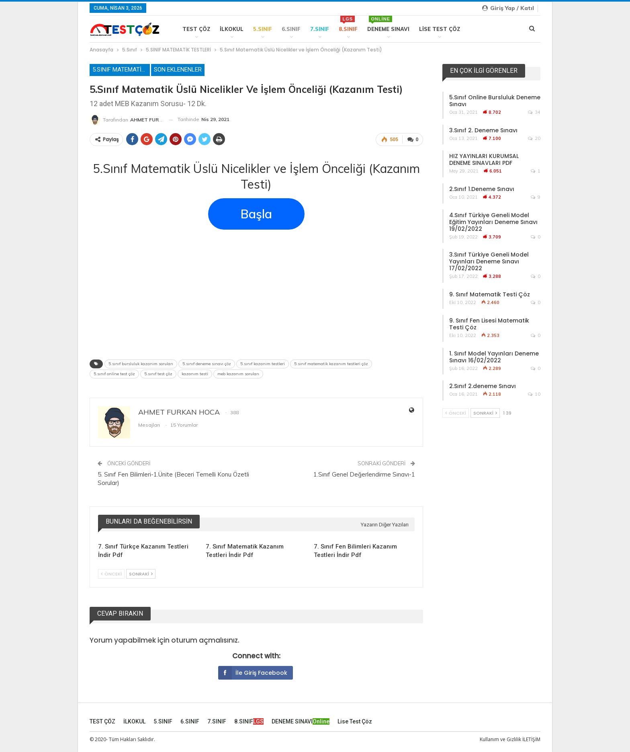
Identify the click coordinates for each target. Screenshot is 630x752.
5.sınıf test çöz (158, 373)
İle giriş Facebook (252, 673)
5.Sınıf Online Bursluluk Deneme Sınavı (494, 100)
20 (534, 138)
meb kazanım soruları (238, 373)
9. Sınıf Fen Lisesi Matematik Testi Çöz (489, 323)
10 (534, 394)
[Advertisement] (256, 292)
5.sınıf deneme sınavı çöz (206, 363)
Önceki (111, 574)
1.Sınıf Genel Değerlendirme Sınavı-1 (364, 474)
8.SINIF (348, 24)
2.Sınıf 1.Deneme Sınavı (481, 189)
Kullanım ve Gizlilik (500, 739)
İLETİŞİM (531, 739)
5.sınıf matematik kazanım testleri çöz (331, 363)
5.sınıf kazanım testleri (262, 363)
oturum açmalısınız (204, 640)
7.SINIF (319, 29)
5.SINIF (262, 29)
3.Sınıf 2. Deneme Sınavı (483, 130)
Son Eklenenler (178, 69)
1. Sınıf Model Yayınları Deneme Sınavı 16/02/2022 (494, 356)
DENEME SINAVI (388, 24)
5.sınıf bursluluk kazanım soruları (140, 363)
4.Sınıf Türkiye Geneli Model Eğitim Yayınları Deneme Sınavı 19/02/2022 (493, 222)
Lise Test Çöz (439, 29)
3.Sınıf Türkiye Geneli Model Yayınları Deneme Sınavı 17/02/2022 (489, 261)
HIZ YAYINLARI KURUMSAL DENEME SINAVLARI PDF (484, 159)
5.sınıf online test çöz (114, 373)
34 (534, 112)
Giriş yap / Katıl (508, 8)
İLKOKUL (231, 29)
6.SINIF (291, 29)
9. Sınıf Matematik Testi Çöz (489, 294)
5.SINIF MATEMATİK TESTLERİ (121, 69)
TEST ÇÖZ (196, 29)
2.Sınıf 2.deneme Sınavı (482, 386)
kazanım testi (195, 373)
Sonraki (141, 574)
